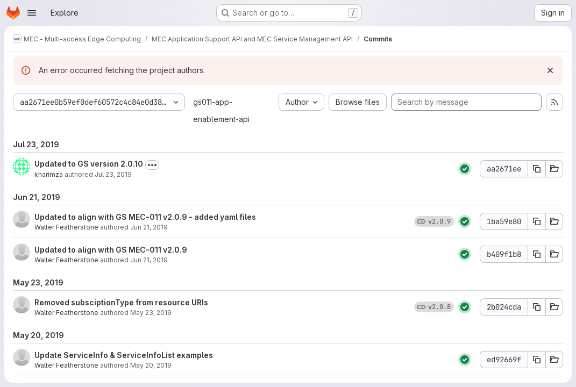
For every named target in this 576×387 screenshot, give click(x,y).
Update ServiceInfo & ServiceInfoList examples (123, 355)
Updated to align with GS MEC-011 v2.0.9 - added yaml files (145, 216)
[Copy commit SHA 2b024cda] (536, 307)
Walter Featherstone (66, 227)
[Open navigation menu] (31, 13)
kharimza (48, 174)
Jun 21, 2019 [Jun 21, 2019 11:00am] (149, 260)
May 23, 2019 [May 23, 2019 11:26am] (151, 313)
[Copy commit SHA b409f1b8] (536, 254)
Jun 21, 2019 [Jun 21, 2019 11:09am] (149, 227)
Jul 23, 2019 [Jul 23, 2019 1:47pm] (113, 174)
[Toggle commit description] (152, 165)
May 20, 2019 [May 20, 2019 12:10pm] (151, 365)
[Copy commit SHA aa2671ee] (536, 168)
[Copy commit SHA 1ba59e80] (536, 221)
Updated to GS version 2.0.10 (88, 163)
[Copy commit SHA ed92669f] (536, 359)
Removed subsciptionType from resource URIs (121, 302)
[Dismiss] (550, 70)
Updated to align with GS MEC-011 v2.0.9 (110, 249)
